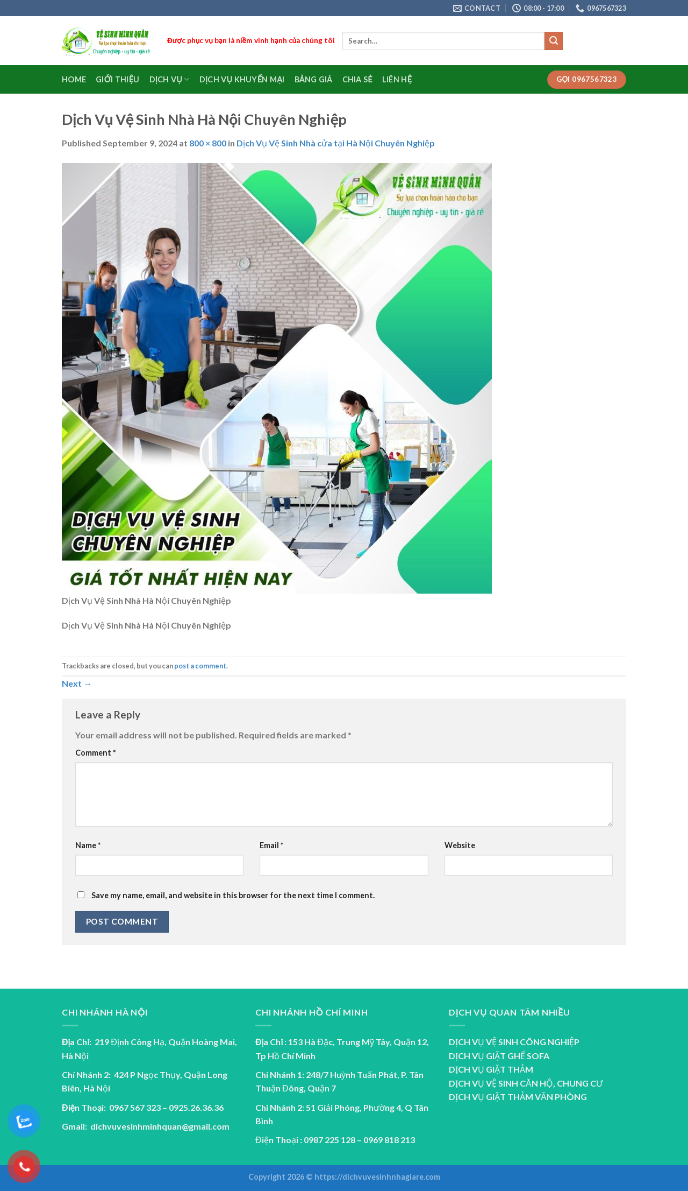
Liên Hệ (397, 79)
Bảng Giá (314, 79)
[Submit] (553, 41)
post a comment (200, 665)
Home (74, 79)
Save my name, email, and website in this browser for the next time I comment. (233, 895)
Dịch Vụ (169, 79)
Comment (95, 752)
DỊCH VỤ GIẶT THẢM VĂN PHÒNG (518, 1096)
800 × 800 (207, 143)
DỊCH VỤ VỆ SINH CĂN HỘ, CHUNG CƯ (526, 1083)
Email (271, 845)
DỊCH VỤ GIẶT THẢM (491, 1069)
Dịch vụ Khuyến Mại (242, 79)
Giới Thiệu (117, 79)
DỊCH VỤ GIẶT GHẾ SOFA (499, 1056)
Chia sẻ (357, 79)
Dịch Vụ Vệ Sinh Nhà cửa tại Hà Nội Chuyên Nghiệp (335, 143)
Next (77, 683)
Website (460, 845)
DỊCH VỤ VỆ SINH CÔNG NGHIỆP (514, 1042)
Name (88, 845)
